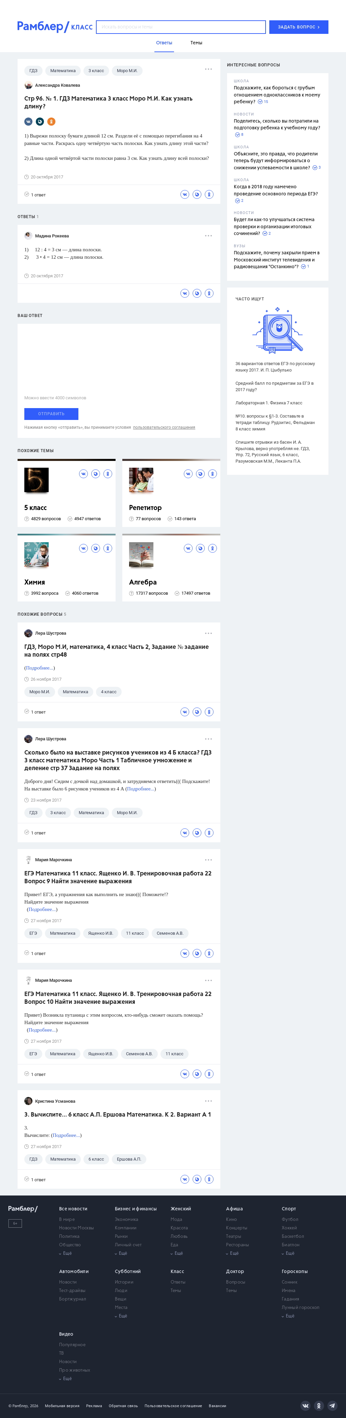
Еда (174, 1245)
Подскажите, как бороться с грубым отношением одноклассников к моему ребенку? (277, 95)
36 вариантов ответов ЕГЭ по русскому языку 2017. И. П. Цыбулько (275, 367)
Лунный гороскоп (301, 1308)
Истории (124, 1282)
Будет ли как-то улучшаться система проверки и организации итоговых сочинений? (274, 226)
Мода (176, 1220)
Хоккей (289, 1228)
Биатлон (290, 1245)
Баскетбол (293, 1236)
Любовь (179, 1236)
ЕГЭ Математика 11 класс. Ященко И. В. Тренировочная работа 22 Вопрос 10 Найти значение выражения (118, 998)
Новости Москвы (76, 1228)
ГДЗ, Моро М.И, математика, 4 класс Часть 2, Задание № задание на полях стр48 (116, 651)
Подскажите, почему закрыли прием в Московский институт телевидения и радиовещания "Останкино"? (277, 260)
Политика (69, 1236)
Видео (66, 1334)
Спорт (289, 1209)
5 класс (35, 508)
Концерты (236, 1228)
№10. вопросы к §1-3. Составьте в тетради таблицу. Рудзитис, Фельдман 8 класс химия (275, 422)
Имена (289, 1291)
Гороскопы (295, 1271)
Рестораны (237, 1245)
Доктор (235, 1271)
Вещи (120, 1299)
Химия (34, 582)
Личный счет (128, 1245)
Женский (181, 1209)
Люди (121, 1291)
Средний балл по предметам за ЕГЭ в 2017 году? (275, 386)
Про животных (75, 1370)
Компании (126, 1228)
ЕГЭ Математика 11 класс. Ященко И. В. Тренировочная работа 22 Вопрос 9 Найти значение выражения (118, 878)
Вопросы (235, 1282)
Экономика (127, 1220)
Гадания (290, 1299)
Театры (233, 1236)
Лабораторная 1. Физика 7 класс (269, 402)
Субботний (128, 1271)
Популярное (72, 1345)
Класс (177, 1271)
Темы (176, 1291)
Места (121, 1308)
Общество (70, 1245)
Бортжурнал (72, 1299)
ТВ (61, 1353)
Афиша (234, 1209)
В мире (67, 1220)
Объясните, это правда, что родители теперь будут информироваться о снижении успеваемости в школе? (276, 161)
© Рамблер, (18, 1406)
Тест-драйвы (72, 1291)
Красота (179, 1228)
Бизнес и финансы (136, 1209)
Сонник (289, 1282)
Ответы (178, 1282)
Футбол (290, 1220)
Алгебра (143, 582)
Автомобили (74, 1271)
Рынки (121, 1236)
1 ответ (35, 194)
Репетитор (145, 508)
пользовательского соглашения (164, 427)
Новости (68, 1282)
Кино (231, 1220)
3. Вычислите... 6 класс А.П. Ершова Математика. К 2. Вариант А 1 (117, 1115)
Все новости (73, 1209)
